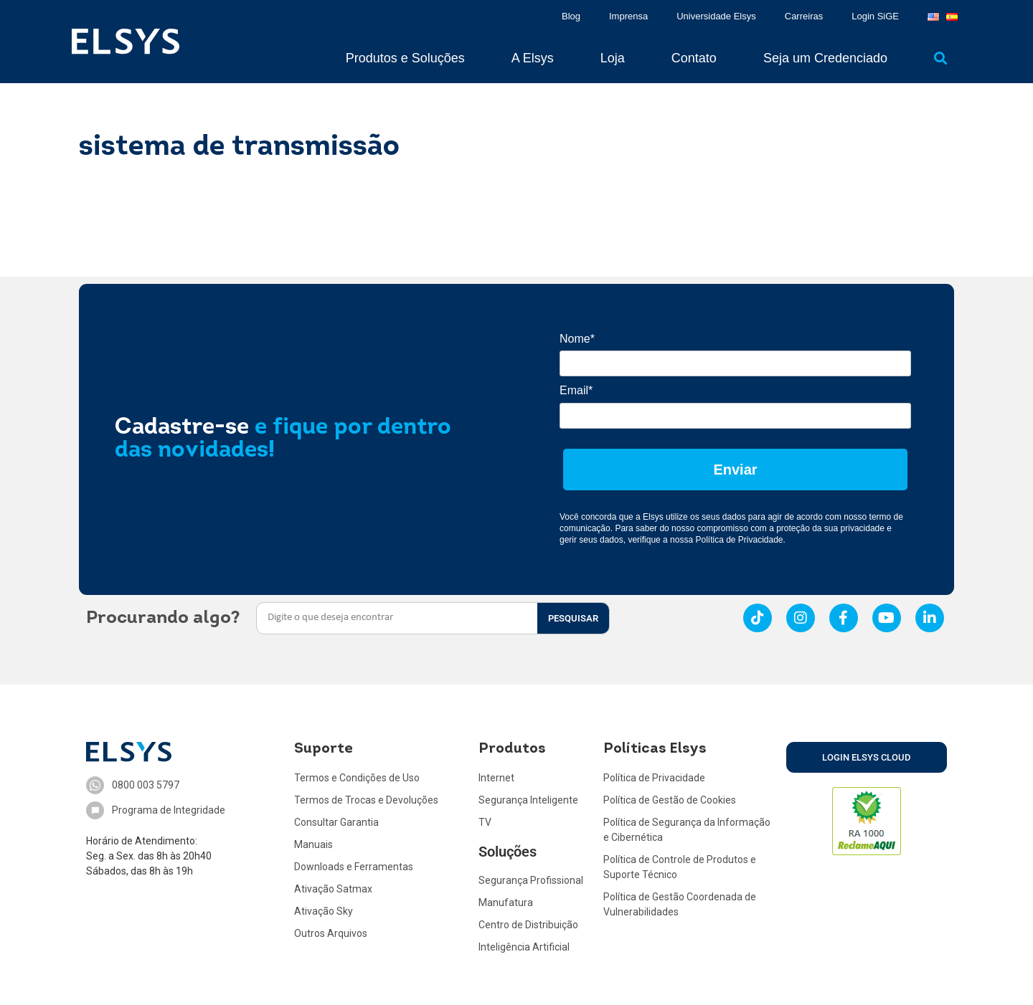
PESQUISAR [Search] (573, 618)
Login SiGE (875, 16)
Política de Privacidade (739, 540)
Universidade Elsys (716, 16)
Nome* (577, 339)
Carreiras (804, 16)
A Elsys (532, 58)
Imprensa (628, 16)
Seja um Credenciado (825, 58)
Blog (571, 16)
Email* (576, 390)
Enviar (735, 469)
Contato (694, 58)
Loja (612, 58)
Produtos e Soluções (405, 58)
